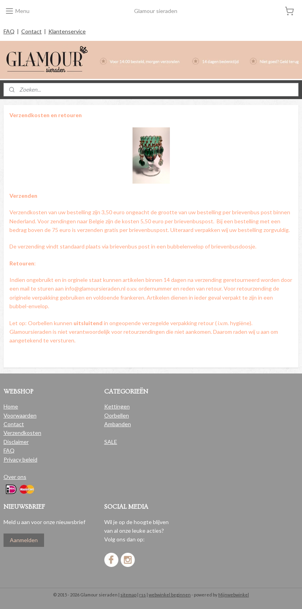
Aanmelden (24, 540)
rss (142, 594)
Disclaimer (16, 441)
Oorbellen (116, 415)
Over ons (15, 476)
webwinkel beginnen (170, 594)
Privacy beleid (20, 459)
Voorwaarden (20, 415)
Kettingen (117, 406)
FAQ (9, 31)
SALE (110, 441)
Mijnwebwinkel (233, 594)
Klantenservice (67, 31)
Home (11, 406)
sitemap (128, 594)
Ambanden (117, 424)
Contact (31, 31)
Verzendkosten (22, 432)
